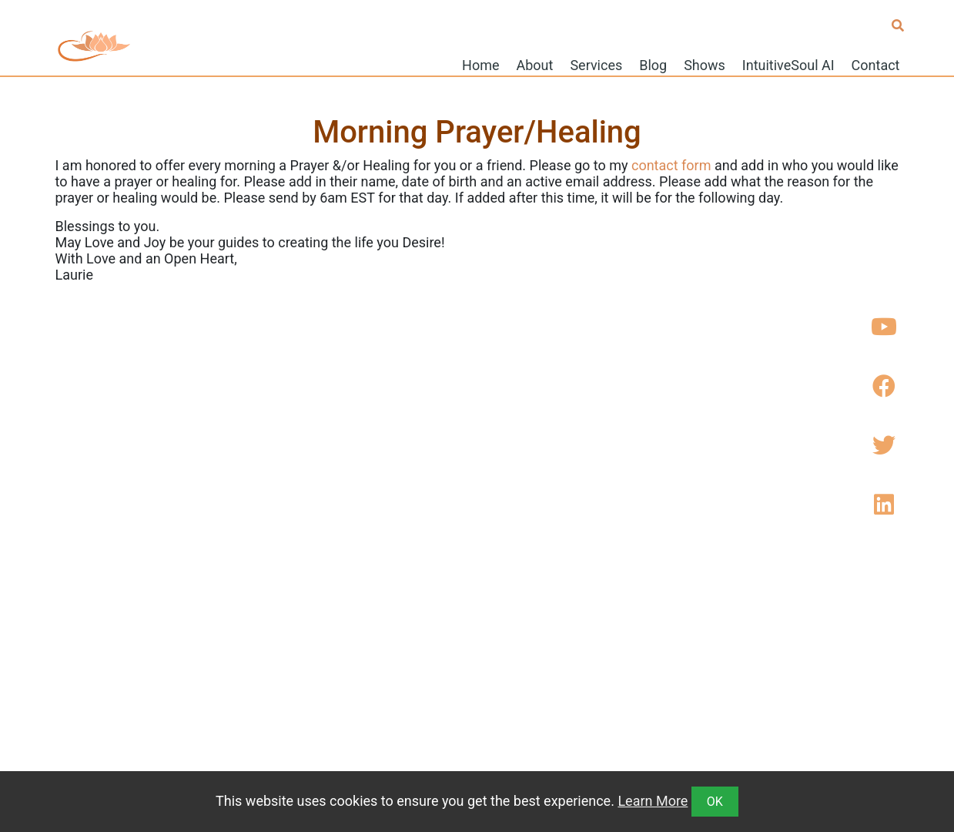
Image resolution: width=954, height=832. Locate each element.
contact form (671, 165)
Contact (876, 64)
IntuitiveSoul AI (788, 64)
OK (715, 801)
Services (596, 64)
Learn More (653, 801)
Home (480, 64)
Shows (704, 64)
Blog (653, 64)
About (535, 64)
